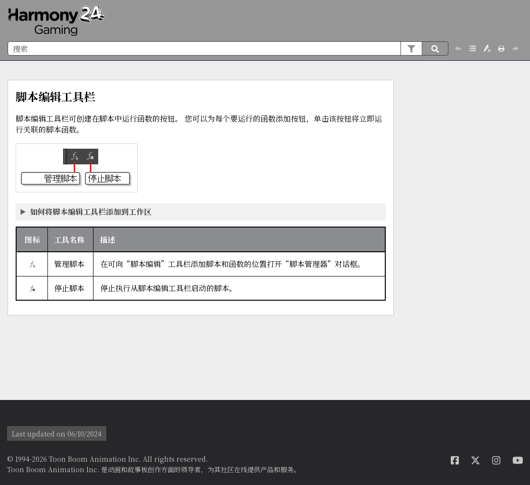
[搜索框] (228, 48)
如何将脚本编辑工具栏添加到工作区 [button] (86, 211)
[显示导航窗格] (517, 21)
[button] (411, 48)
